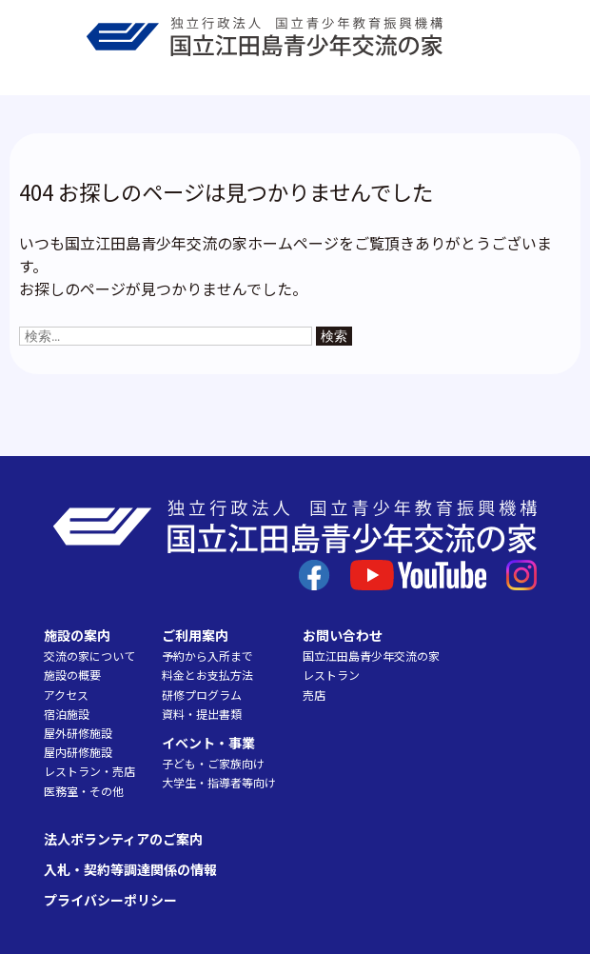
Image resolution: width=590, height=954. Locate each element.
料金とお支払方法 (207, 674)
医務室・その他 (84, 791)
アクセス (66, 694)
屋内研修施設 (78, 752)
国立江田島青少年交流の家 (371, 655)
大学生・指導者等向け (219, 782)
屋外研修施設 (78, 733)
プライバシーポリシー (110, 899)
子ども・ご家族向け (213, 763)
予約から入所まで (207, 655)
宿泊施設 (66, 714)
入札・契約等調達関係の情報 (130, 869)
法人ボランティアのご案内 (123, 838)
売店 (314, 694)
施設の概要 (72, 674)
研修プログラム (202, 694)
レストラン (331, 674)
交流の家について (89, 655)
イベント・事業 (208, 742)
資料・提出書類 (202, 714)
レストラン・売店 (89, 771)
